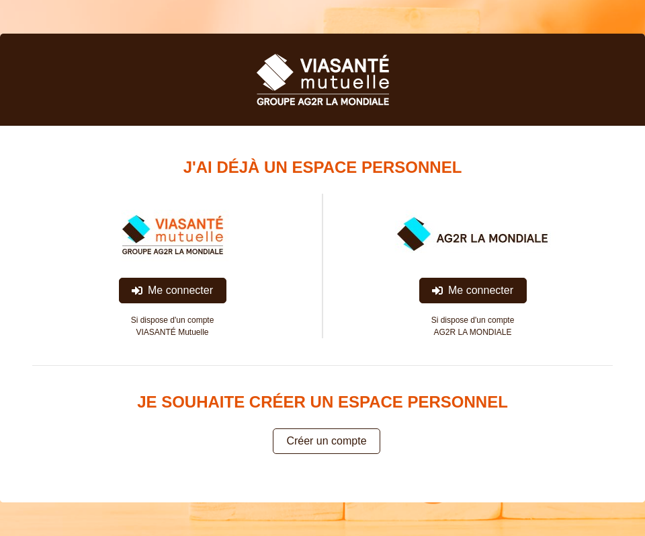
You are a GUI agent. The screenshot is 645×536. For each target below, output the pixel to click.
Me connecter (172, 290)
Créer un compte (326, 441)
